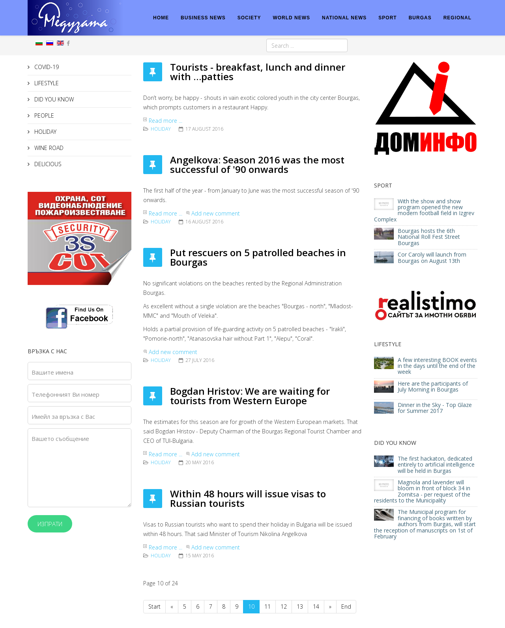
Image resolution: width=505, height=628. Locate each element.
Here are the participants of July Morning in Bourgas (433, 386)
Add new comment (215, 213)
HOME (161, 18)
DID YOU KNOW (53, 99)
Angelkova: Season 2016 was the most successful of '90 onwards (257, 164)
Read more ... (165, 120)
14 (316, 606)
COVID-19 (46, 67)
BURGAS (420, 18)
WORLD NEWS (291, 18)
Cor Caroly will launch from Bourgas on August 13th (432, 257)
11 (267, 606)
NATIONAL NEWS (344, 18)
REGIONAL (457, 18)
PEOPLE (43, 115)
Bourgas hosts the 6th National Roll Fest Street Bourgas (429, 237)
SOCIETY (249, 18)
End (346, 606)
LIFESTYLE (46, 83)
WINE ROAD (48, 148)
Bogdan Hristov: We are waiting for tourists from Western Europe (250, 395)
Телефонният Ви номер (65, 394)
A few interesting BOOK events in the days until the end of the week (437, 366)
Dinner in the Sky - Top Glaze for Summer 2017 (435, 407)
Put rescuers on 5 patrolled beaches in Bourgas (258, 257)
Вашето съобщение (60, 438)
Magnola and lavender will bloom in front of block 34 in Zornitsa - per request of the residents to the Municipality (422, 491)
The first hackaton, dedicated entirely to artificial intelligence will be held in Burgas (436, 464)
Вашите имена (52, 372)
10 (251, 606)
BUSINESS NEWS (203, 18)
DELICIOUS (47, 164)
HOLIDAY (44, 131)
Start (154, 606)
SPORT (387, 18)
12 (284, 606)
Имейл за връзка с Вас (63, 416)
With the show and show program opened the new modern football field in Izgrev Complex (424, 210)
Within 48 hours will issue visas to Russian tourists (248, 498)
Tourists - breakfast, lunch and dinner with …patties (257, 71)
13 (300, 606)
